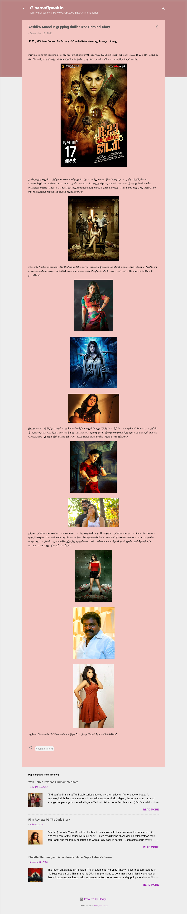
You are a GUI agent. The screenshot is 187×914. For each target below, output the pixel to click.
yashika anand (44, 748)
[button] (157, 27)
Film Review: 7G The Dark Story (49, 819)
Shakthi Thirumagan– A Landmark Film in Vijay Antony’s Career (70, 857)
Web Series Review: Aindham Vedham (53, 782)
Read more (151, 809)
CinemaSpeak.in (46, 7)
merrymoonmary (100, 906)
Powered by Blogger (93, 899)
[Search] (163, 9)
